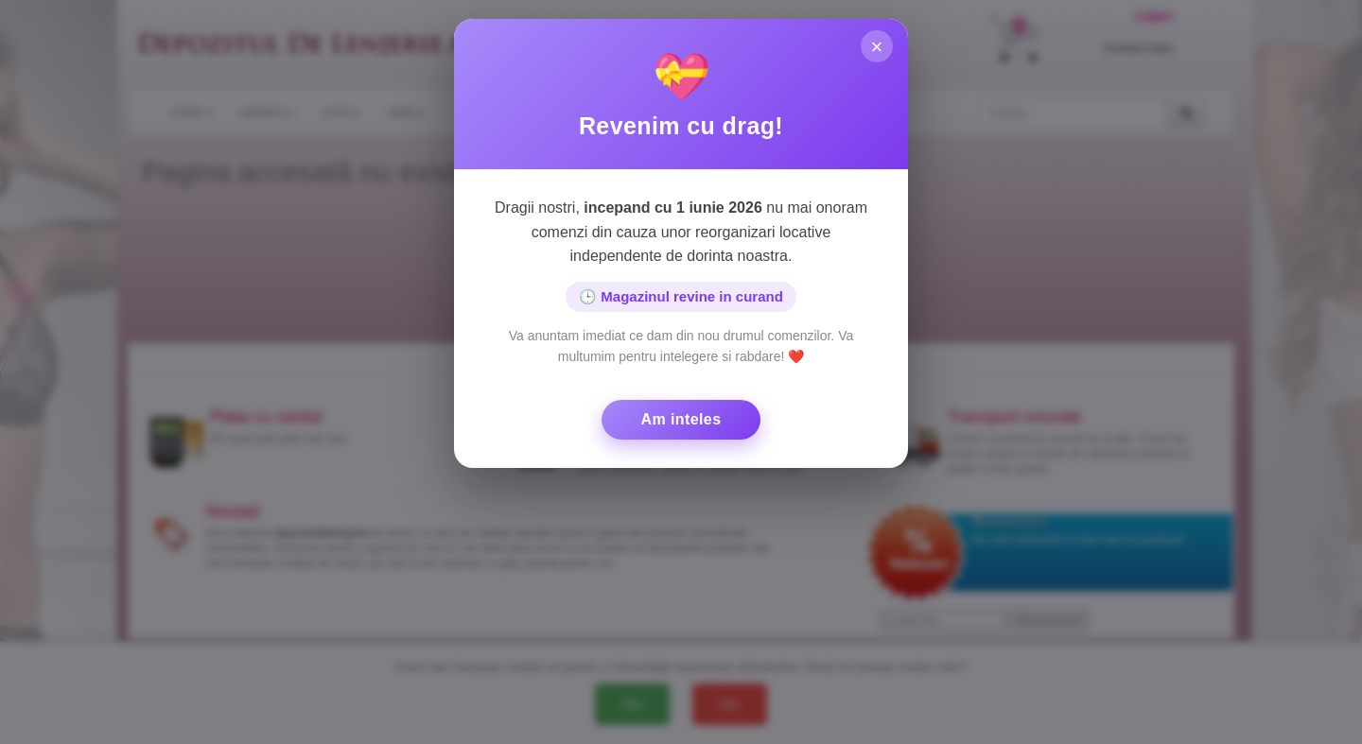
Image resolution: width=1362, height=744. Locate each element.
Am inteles (681, 419)
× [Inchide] (877, 47)
